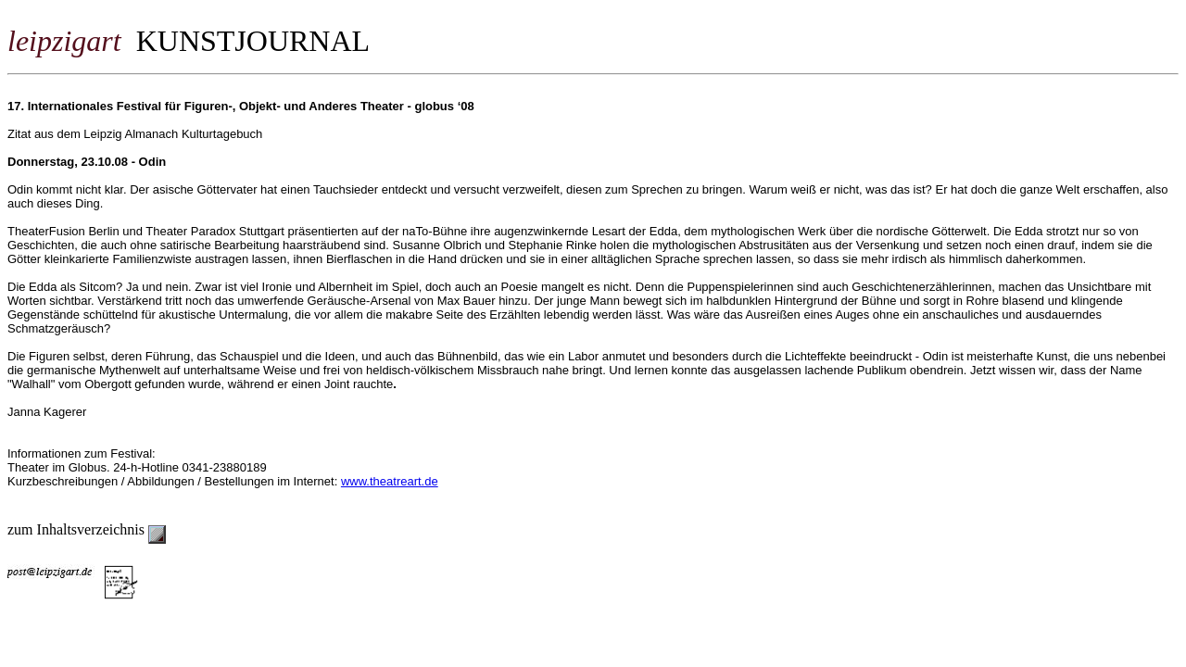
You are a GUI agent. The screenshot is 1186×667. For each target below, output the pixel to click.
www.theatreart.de (389, 481)
